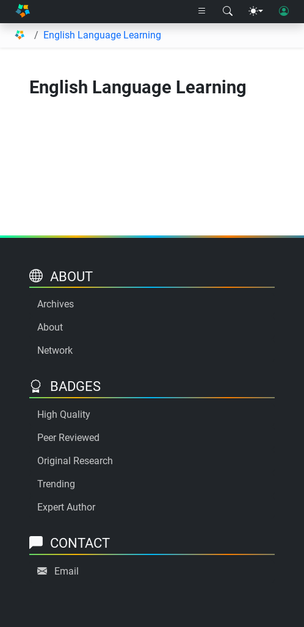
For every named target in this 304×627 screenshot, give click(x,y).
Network (55, 350)
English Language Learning (102, 35)
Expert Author (66, 507)
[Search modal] (228, 11)
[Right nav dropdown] (202, 11)
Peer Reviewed (68, 437)
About (50, 327)
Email (66, 571)
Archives (55, 304)
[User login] (284, 11)
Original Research (75, 461)
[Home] (22, 11)
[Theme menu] (256, 11)
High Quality (63, 414)
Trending (56, 484)
